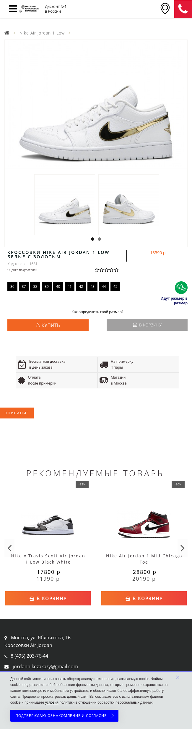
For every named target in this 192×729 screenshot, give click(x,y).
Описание (16, 413)
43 (92, 286)
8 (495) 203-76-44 (29, 656)
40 (58, 286)
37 (24, 286)
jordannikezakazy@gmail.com (45, 666)
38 (35, 286)
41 (70, 286)
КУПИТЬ (51, 325)
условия (51, 702)
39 (47, 286)
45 (115, 286)
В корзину (147, 325)
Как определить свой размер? (97, 312)
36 (12, 286)
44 (104, 286)
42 (81, 286)
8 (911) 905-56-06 (183, 9)
